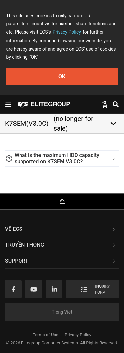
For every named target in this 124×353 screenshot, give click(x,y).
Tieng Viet (62, 312)
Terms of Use (45, 334)
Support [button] (60, 261)
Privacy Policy (67, 32)
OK (62, 76)
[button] (62, 158)
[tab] (62, 158)
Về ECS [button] (60, 229)
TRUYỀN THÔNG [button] (60, 245)
